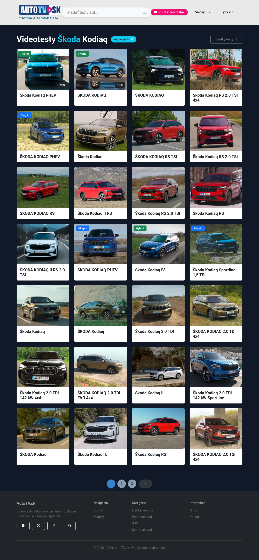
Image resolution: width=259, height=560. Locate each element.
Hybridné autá (142, 517)
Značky (98, 517)
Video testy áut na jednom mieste (38, 17)
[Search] (106, 12)
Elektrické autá (142, 510)
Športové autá (142, 530)
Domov (98, 510)
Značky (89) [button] (203, 12)
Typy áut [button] (227, 12)
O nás (194, 510)
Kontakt (195, 517)
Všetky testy (226, 39)
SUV (135, 523)
